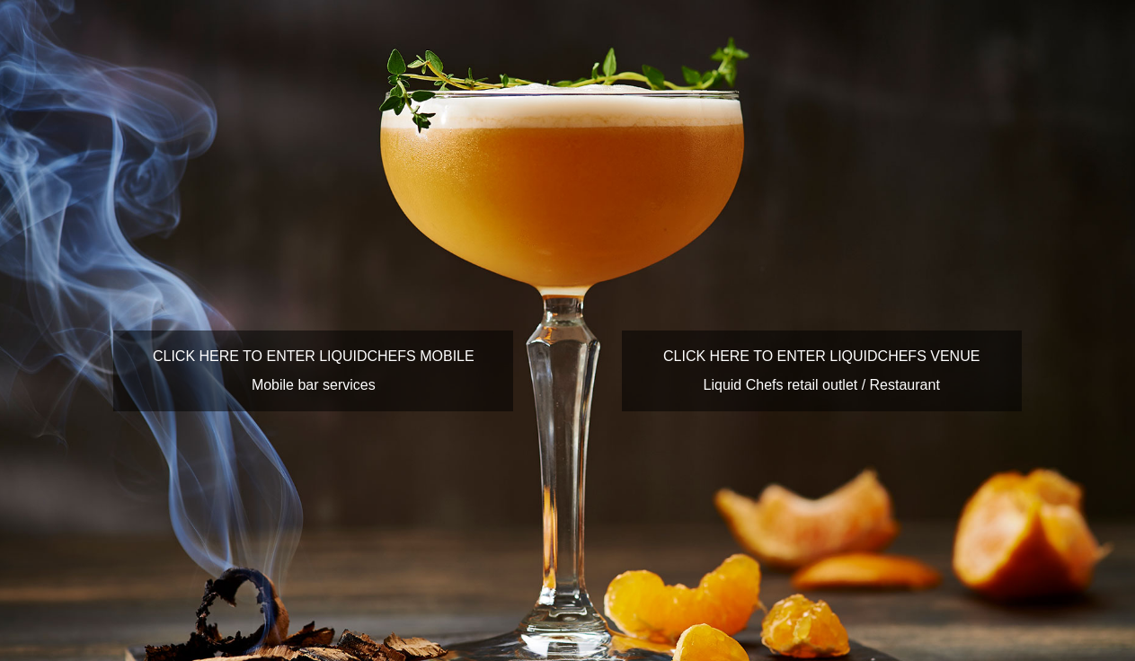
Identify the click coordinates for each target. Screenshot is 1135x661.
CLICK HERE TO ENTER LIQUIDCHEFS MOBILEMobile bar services (313, 370)
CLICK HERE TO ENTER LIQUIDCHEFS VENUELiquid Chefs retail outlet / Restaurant (821, 370)
